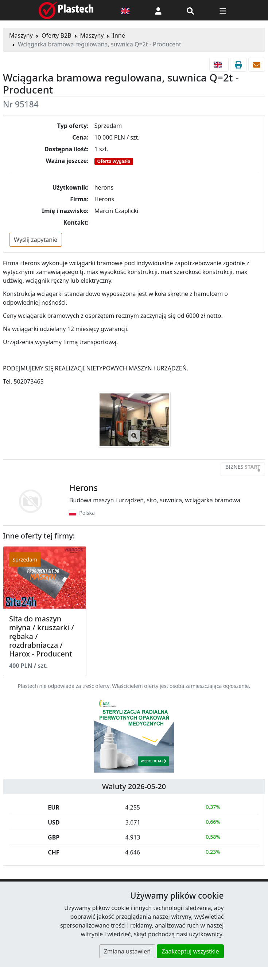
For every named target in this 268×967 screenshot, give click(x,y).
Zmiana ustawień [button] (127, 951)
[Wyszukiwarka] (190, 10)
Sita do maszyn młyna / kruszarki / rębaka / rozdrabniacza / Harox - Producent (41, 636)
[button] (158, 10)
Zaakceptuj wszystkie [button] (190, 951)
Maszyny (21, 35)
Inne (118, 35)
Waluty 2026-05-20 (134, 786)
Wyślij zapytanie (35, 240)
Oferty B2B (56, 35)
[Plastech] (66, 10)
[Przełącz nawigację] (223, 10)
